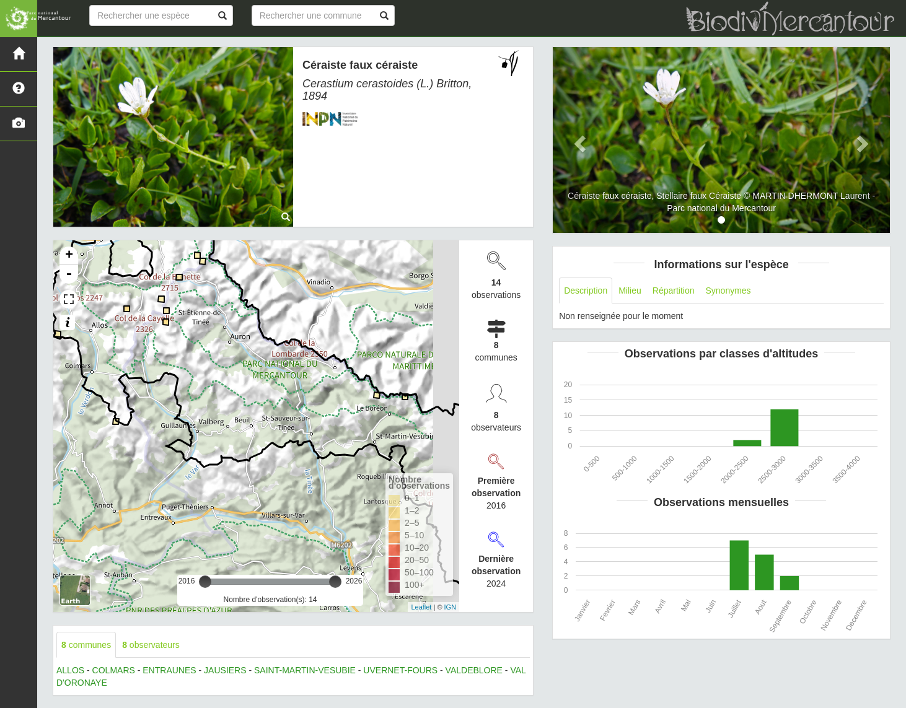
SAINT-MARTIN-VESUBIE (305, 670)
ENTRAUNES (169, 670)
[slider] (205, 581)
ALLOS (70, 670)
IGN (450, 607)
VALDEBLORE (474, 670)
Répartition (674, 290)
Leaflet (421, 607)
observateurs (151, 645)
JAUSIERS (225, 670)
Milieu (629, 290)
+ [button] (69, 256)
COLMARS (113, 670)
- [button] (68, 274)
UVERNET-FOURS (400, 670)
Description (585, 290)
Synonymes (727, 290)
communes (86, 645)
